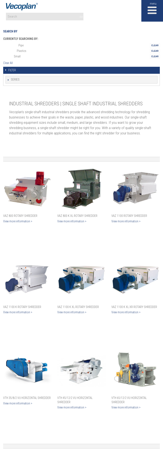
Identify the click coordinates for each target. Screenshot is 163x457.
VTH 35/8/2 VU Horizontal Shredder (27, 398)
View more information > (17, 221)
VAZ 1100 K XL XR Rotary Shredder (134, 307)
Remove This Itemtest (155, 45)
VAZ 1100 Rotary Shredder (129, 215)
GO (81, 16)
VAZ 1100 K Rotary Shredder (22, 307)
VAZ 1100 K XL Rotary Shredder (78, 307)
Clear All (8, 63)
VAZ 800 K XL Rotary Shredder (77, 215)
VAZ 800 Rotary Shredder (20, 215)
